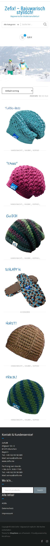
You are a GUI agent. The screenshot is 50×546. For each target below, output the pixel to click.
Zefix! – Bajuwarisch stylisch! (25, 10)
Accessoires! (25, 312)
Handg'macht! (16, 150)
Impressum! (7, 513)
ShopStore (14, 533)
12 (40, 96)
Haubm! (28, 150)
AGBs (4, 503)
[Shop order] (17, 91)
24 (43, 96)
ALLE (46, 96)
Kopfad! (36, 150)
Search (40, 490)
